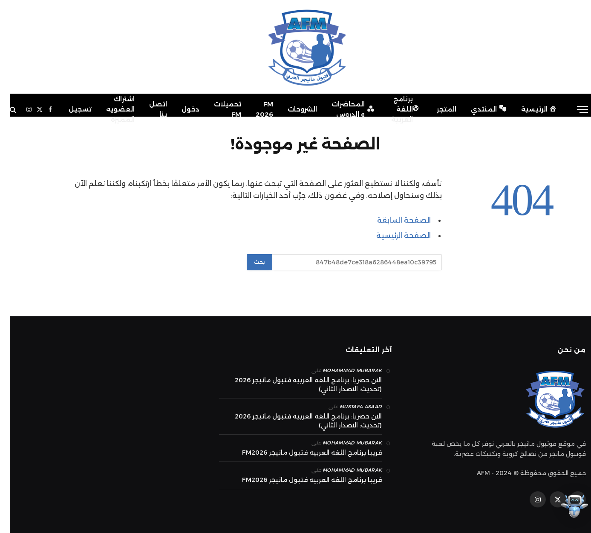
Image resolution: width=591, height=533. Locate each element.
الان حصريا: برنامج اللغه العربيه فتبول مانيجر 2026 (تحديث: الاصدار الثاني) (298, 384)
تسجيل (70, 109)
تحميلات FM (217, 109)
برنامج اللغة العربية (395, 109)
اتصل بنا (148, 109)
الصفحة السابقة (394, 220)
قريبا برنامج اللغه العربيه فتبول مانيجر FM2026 (302, 452)
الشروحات (292, 109)
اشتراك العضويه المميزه (110, 109)
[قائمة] (572, 109)
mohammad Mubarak (342, 370)
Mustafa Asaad (351, 407)
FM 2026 (254, 109)
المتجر (437, 109)
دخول (181, 109)
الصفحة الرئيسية (393, 235)
